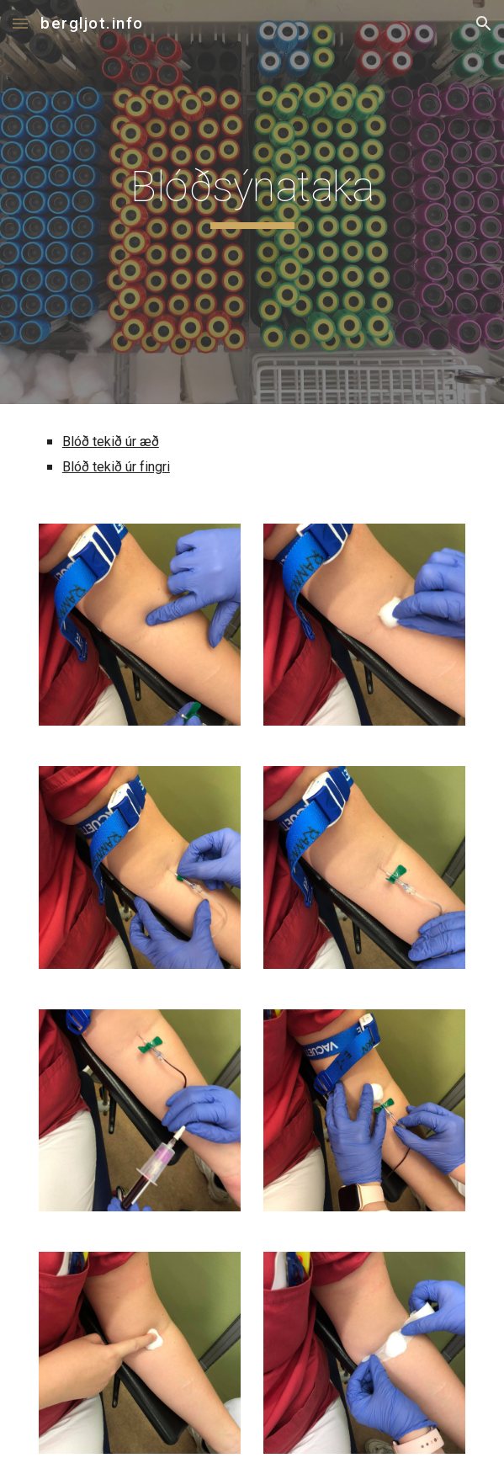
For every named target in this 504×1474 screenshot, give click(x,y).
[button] (20, 23)
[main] (252, 202)
